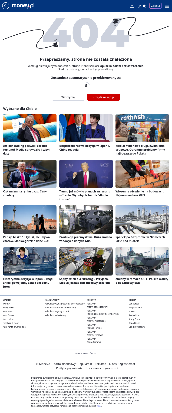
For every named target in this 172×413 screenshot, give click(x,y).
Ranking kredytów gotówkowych (103, 313)
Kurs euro (7, 311)
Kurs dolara (8, 319)
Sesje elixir (134, 315)
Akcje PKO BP (135, 307)
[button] (167, 6)
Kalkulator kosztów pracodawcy (60, 307)
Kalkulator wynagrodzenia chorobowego (65, 303)
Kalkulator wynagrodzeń (57, 311)
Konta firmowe (94, 341)
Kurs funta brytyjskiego (14, 326)
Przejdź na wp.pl (103, 97)
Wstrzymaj (68, 97)
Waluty (6, 303)
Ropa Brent (134, 323)
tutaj (99, 405)
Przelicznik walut (11, 323)
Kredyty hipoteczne (96, 320)
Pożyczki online (94, 327)
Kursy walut (8, 307)
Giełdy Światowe (137, 326)
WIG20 (132, 311)
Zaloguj (155, 5)
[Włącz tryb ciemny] (142, 6)
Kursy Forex (134, 319)
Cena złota (134, 303)
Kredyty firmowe (95, 334)
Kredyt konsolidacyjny (97, 306)
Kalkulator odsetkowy (55, 315)
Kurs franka (8, 315)
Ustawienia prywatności (101, 368)
